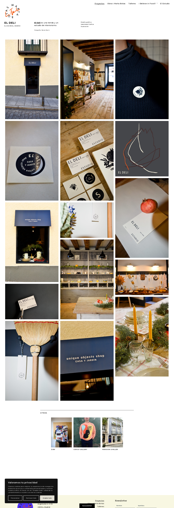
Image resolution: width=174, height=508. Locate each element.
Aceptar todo (47, 498)
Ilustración (85, 26)
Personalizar (15, 498)
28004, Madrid (44, 507)
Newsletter (87, 506)
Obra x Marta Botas (116, 4)
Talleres (132, 4)
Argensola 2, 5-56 (45, 504)
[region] (31, 491)
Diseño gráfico (86, 22)
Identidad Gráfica (87, 24)
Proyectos (99, 4)
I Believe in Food (147, 4)
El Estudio (165, 4)
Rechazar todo (31, 498)
